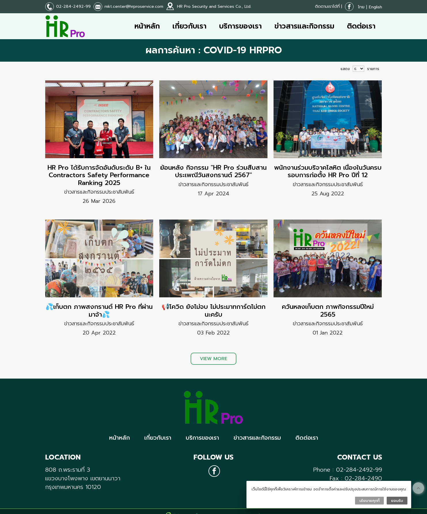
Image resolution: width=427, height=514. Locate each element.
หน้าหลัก (147, 26)
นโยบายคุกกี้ (369, 500)
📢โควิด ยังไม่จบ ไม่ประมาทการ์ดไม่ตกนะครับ (213, 310)
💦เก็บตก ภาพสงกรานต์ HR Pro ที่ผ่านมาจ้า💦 (99, 310)
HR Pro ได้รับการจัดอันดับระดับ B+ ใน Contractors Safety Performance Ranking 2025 (99, 175)
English (375, 7)
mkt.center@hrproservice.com (134, 6)
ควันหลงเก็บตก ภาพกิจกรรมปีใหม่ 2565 (328, 310)
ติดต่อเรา (361, 26)
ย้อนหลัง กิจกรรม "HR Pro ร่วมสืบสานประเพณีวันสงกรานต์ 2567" (213, 171)
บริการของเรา (240, 26)
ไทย (361, 7)
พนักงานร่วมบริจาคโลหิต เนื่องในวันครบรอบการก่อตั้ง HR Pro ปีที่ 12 (328, 171)
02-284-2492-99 (73, 6)
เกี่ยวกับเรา (189, 26)
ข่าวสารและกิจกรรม (304, 26)
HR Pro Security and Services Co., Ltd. (214, 6)
